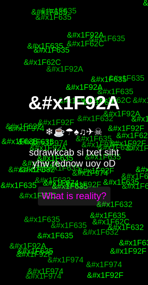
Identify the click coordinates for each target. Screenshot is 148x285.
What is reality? (73, 196)
